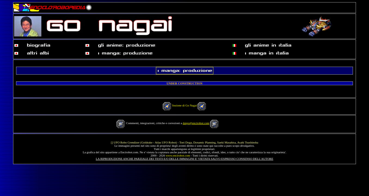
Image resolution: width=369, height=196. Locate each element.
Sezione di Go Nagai (184, 105)
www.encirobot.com (178, 155)
